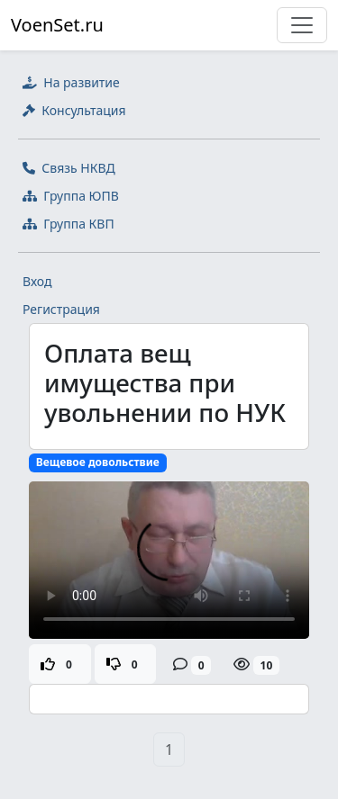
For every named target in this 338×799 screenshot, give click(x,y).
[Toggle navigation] (302, 25)
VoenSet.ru (57, 25)
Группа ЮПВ (71, 195)
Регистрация (61, 309)
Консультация (74, 110)
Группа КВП (68, 223)
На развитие (71, 82)
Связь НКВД (69, 167)
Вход (37, 281)
